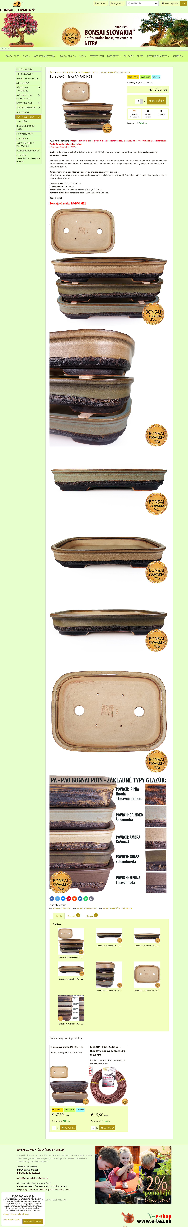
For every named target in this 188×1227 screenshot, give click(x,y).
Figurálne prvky (24, 133)
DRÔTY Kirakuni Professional (28, 97)
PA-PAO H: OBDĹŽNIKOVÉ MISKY (117, 908)
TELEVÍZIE (129, 56)
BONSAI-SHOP (12, 56)
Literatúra (22, 138)
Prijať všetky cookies (32, 1221)
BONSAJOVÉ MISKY (61, 908)
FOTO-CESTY (114, 56)
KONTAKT (178, 56)
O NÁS (26, 56)
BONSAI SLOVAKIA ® (17, 9)
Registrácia (117, 3)
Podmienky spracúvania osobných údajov (28, 158)
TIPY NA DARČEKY (24, 73)
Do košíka (156, 101)
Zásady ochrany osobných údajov (16, 1214)
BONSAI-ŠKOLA (68, 56)
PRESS (140, 56)
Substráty (21, 121)
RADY (82, 56)
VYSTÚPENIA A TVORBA (45, 56)
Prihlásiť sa (100, 3)
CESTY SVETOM (97, 56)
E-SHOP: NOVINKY (24, 69)
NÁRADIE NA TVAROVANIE (28, 89)
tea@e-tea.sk (42, 1178)
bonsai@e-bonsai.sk (26, 1178)
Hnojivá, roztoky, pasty (25, 127)
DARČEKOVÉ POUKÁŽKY (27, 78)
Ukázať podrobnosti (11, 1220)
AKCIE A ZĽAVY (22, 83)
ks (55, 1128)
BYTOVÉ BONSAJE (28, 103)
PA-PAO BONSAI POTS (86, 908)
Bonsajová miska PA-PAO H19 (67, 1047)
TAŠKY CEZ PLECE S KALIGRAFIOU (25, 144)
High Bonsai (22, 112)
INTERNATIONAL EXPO (158, 56)
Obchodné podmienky (27, 150)
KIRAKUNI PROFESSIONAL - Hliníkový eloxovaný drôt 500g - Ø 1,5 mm (108, 1050)
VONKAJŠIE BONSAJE (28, 107)
